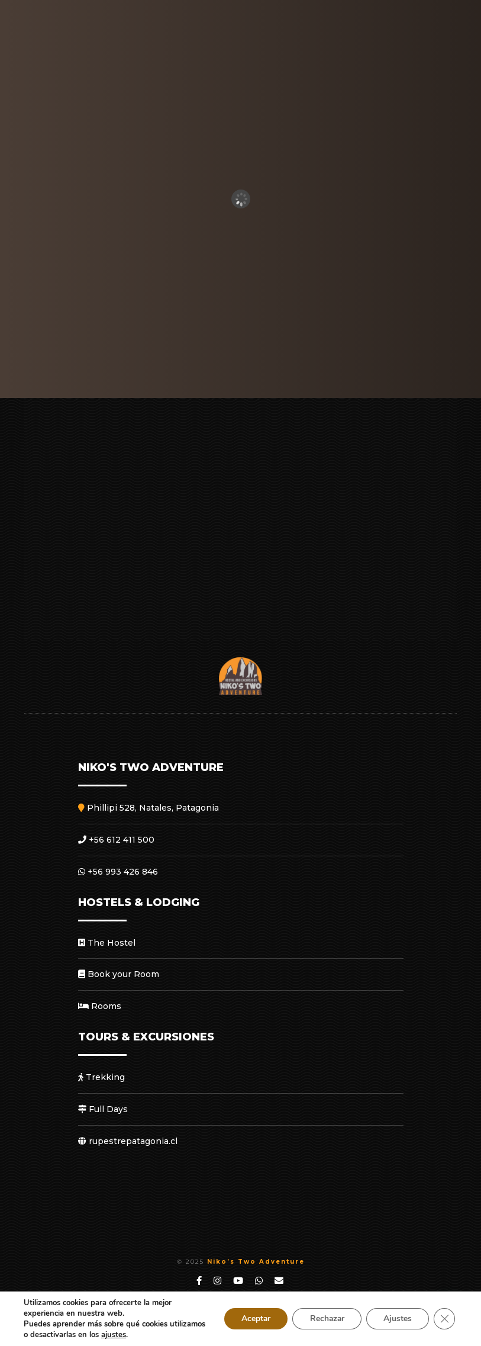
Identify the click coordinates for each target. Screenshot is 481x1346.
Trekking (101, 1077)
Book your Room (118, 974)
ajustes (151, 1334)
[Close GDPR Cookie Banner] (444, 1318)
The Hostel (106, 942)
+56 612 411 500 (116, 839)
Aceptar (252, 1318)
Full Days (103, 1109)
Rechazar (325, 1318)
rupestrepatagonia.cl (127, 1141)
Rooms (99, 1006)
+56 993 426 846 (118, 871)
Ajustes (397, 1318)
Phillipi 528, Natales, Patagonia (148, 807)
